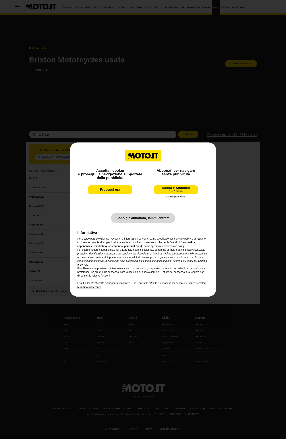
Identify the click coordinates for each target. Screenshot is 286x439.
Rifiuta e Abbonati (176, 189)
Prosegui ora (110, 189)
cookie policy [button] (177, 246)
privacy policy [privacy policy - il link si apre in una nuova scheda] (183, 238)
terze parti (134, 249)
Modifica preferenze (89, 287)
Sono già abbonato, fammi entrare (142, 218)
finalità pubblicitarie (178, 257)
